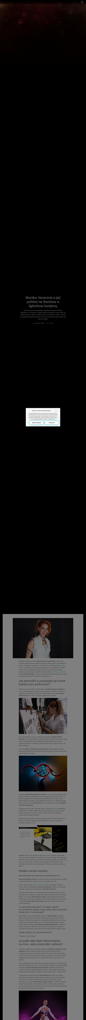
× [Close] (55, 411)
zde (55, 418)
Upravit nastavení (36, 422)
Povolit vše (52, 422)
